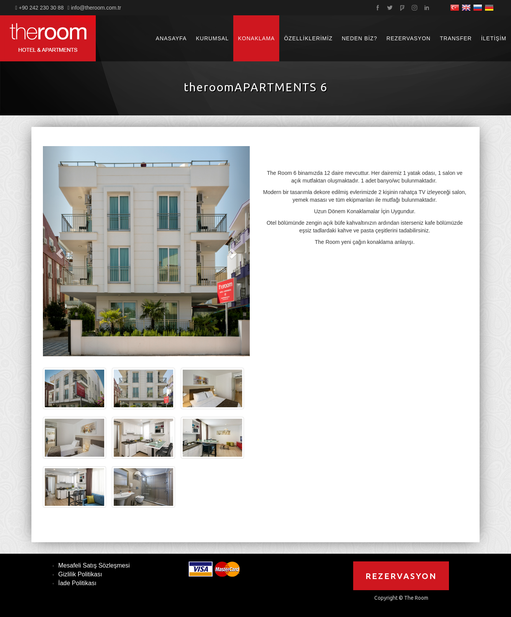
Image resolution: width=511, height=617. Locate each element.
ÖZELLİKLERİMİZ (308, 38)
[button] (58, 251)
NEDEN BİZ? (359, 38)
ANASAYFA (171, 38)
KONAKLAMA (256, 38)
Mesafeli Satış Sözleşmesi (94, 565)
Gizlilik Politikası (80, 574)
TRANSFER (456, 38)
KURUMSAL (212, 38)
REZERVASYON (409, 38)
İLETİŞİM (493, 38)
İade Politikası (77, 583)
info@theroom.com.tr (96, 8)
